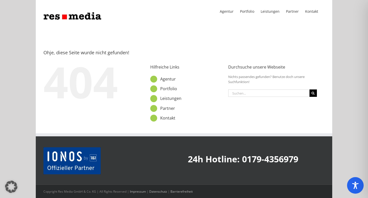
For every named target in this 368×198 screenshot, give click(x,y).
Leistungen (170, 98)
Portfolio (168, 88)
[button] (11, 187)
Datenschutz (158, 191)
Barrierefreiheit (181, 191)
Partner (167, 108)
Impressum (138, 191)
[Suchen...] (268, 93)
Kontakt (167, 118)
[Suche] (313, 93)
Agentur (168, 79)
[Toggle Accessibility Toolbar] (355, 185)
